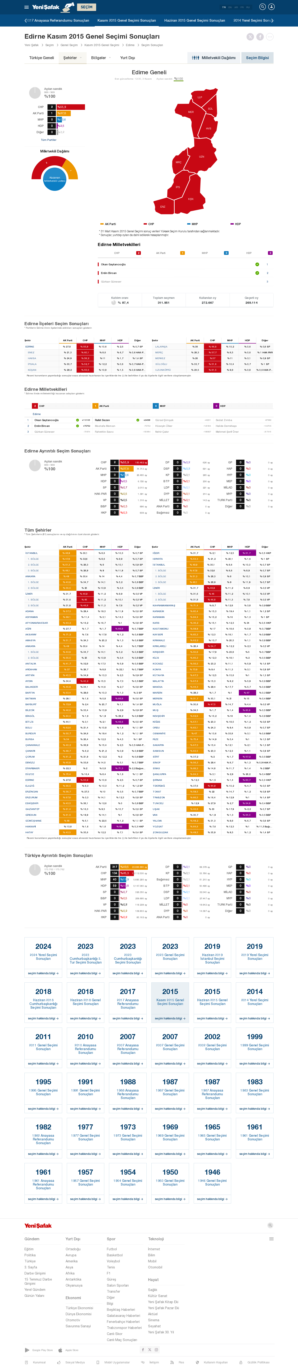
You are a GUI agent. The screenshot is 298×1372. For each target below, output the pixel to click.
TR (224, 7)
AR (236, 7)
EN (230, 7)
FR (242, 7)
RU (248, 7)
